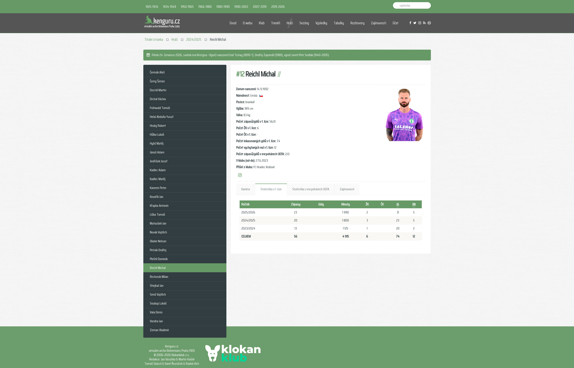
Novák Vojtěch (158, 232)
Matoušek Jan (158, 223)
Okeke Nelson (158, 241)
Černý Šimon (157, 81)
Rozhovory (357, 23)
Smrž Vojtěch (158, 294)
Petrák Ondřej (158, 250)
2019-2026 (278, 6)
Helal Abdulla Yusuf (161, 116)
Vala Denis (156, 312)
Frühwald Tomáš (160, 108)
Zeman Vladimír (159, 330)
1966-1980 (205, 6)
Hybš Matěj (157, 143)
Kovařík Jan (156, 196)
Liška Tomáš (157, 214)
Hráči (290, 23)
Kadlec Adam (158, 170)
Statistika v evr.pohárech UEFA (310, 189)
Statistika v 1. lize (271, 189)
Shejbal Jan (157, 285)
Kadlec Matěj (157, 179)
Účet (396, 23)
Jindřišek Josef (158, 161)
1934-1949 (169, 6)
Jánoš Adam (157, 152)
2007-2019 (260, 6)
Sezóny (304, 23)
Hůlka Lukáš (157, 134)
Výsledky (321, 23)
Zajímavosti (378, 23)
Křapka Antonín (159, 205)
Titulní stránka (153, 39)
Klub (262, 23)
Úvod (233, 23)
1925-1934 (152, 6)
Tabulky (339, 23)
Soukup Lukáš (158, 303)
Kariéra (245, 189)
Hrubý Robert (158, 125)
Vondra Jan (156, 321)
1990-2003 (241, 6)
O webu (247, 23)
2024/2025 (193, 39)
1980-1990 (223, 6)
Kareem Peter (158, 188)
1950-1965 (187, 6)
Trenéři (275, 23)
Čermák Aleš (157, 72)
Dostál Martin (158, 90)
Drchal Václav (158, 99)
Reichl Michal (158, 267)
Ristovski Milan (159, 276)
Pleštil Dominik (159, 259)
